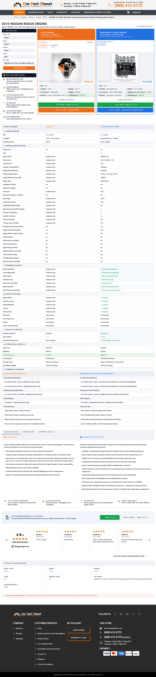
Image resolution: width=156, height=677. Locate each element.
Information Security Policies (47, 649)
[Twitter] (121, 614)
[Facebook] (115, 614)
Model (5, 47)
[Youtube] (127, 614)
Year (4, 53)
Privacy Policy (42, 639)
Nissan (51, 571)
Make (5, 41)
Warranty (18, 639)
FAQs (38, 628)
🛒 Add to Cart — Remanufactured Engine (125, 110)
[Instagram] (139, 614)
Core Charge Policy (44, 644)
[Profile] (136, 12)
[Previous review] (6, 540)
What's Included (11, 432)
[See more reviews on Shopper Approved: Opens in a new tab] (127, 556)
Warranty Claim (78, 638)
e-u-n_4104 (42, 46)
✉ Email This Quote (66, 100)
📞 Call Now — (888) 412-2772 (66, 105)
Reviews (17, 634)
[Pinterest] (133, 614)
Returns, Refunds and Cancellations (50, 634)
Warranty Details (46, 432)
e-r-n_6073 (101, 44)
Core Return (78, 630)
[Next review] (149, 540)
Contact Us (40, 654)
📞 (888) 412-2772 (109, 517)
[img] (20, 538)
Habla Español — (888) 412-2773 (135, 517)
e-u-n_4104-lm (53, 46)
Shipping (40, 659)
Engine (6, 571)
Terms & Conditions (44, 664)
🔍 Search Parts (19, 68)
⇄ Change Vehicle (144, 26)
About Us (18, 628)
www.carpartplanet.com (113, 628)
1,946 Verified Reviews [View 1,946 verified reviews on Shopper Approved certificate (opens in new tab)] (20, 542)
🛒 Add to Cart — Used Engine (66, 110)
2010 (5, 579)
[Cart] (128, 12)
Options (6, 60)
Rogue (96, 571)
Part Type (6, 34)
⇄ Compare (90, 42)
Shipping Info (28, 432)
